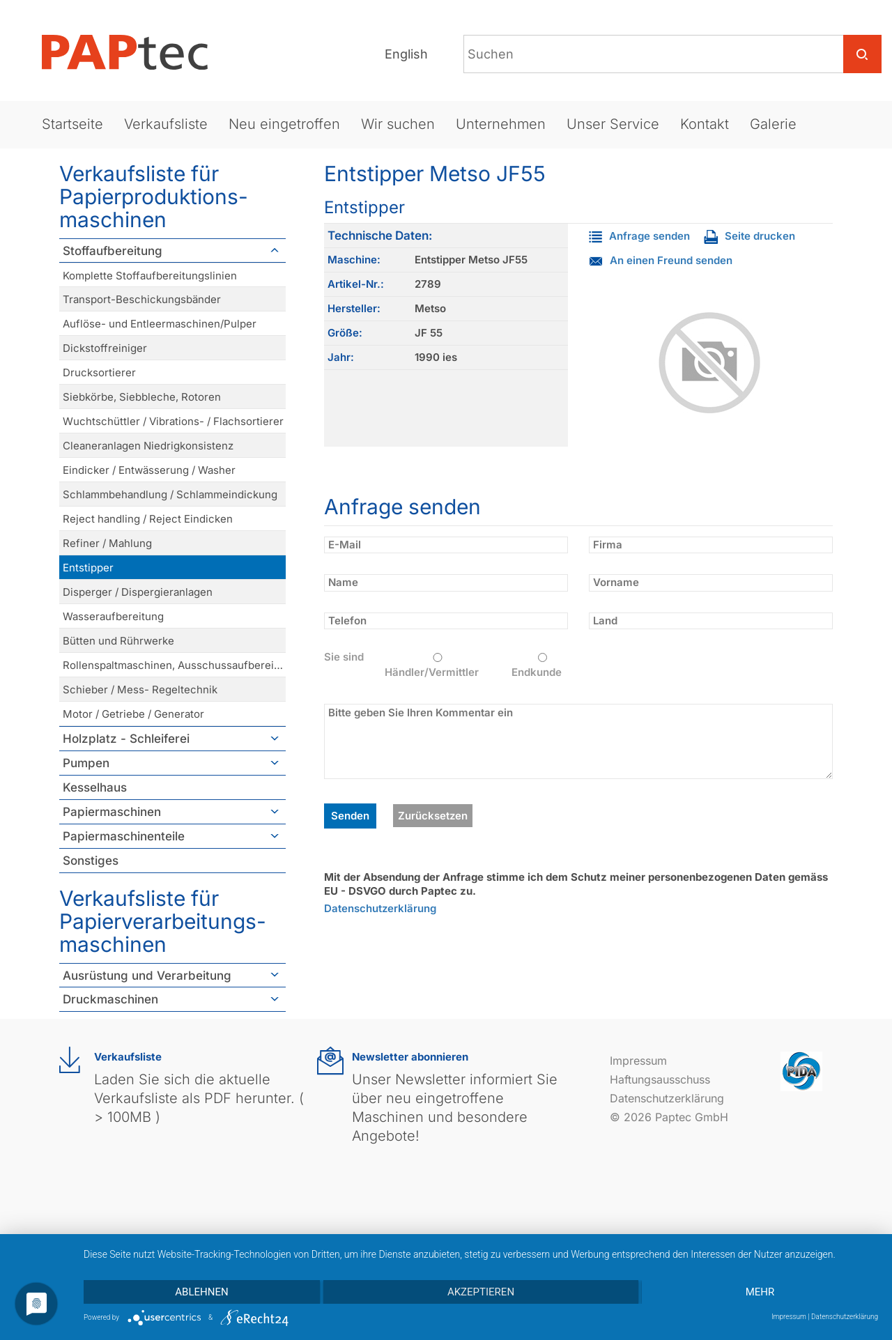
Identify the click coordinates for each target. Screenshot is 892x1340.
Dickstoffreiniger (105, 348)
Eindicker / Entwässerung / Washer (149, 470)
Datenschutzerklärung (380, 908)
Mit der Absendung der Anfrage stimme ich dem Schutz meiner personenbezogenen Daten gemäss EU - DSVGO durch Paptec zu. (576, 884)
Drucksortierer (99, 372)
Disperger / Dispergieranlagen (138, 592)
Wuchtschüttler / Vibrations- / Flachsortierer (173, 421)
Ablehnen (201, 1292)
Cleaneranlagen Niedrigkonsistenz (148, 445)
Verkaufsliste (166, 124)
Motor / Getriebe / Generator (133, 714)
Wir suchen (398, 124)
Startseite (72, 124)
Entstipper (88, 567)
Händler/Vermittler (438, 666)
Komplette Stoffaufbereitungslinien (150, 275)
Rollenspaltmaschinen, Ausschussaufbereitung (174, 665)
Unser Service (613, 124)
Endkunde (543, 666)
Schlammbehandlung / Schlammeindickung (170, 494)
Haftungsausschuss (660, 1079)
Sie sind (344, 656)
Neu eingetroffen (284, 124)
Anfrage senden (639, 235)
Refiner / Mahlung (107, 543)
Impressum (638, 1061)
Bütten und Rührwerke (118, 640)
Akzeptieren (480, 1292)
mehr (760, 1292)
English (406, 54)
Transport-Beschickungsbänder (142, 299)
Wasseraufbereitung (113, 616)
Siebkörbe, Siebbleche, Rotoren (142, 396)
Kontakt (704, 124)
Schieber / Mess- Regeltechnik (140, 689)
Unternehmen (501, 124)
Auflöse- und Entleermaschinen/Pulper (159, 323)
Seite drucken (749, 235)
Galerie (773, 124)
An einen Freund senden (660, 260)
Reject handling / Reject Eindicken (148, 518)
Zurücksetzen (433, 815)
